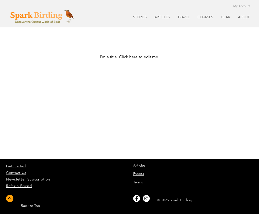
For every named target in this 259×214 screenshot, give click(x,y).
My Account (241, 6)
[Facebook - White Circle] (136, 198)
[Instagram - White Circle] (146, 198)
